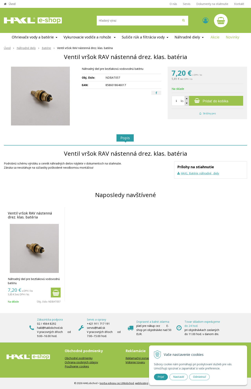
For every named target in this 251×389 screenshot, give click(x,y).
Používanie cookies (77, 366)
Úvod (12, 4)
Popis (125, 137)
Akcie (215, 37)
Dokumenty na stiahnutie (212, 4)
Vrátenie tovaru (135, 362)
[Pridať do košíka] (207, 101)
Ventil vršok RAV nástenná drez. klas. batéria (30, 215)
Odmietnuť (199, 376)
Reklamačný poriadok (139, 358)
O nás (173, 4)
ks (182, 101)
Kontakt (239, 4)
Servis (186, 4)
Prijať (161, 376)
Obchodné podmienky (79, 358)
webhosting (141, 383)
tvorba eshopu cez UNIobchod (117, 383)
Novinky (232, 37)
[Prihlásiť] (205, 20)
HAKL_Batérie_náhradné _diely (200, 173)
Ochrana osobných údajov (81, 362)
